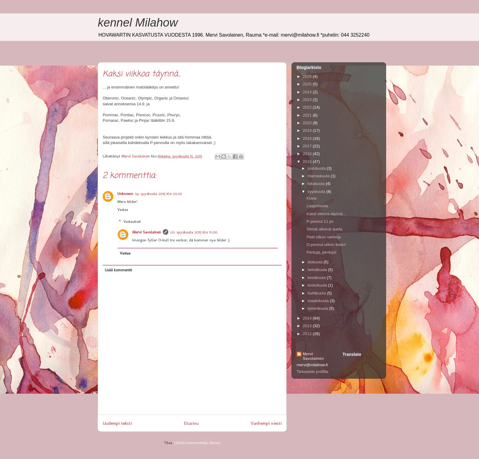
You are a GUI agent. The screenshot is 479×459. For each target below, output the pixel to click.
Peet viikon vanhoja (323, 237)
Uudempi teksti (117, 423)
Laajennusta (317, 206)
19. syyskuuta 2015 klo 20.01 (158, 193)
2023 (308, 99)
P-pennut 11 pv (319, 221)
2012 (308, 333)
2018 (308, 138)
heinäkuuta (318, 269)
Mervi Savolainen (146, 232)
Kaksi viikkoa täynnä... (326, 213)
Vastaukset (132, 221)
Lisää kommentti (118, 270)
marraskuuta (319, 176)
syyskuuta (317, 191)
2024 (308, 92)
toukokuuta (318, 285)
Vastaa (122, 209)
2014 (308, 318)
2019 (308, 130)
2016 (308, 153)
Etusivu (191, 423)
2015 (308, 161)
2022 (308, 107)
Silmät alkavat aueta (324, 229)
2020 (308, 123)
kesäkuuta (317, 277)
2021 (308, 115)
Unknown (125, 193)
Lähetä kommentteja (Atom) (197, 442)
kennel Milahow (138, 22)
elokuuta (316, 262)
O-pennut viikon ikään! (326, 244)
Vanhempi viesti (266, 423)
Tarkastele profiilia (312, 371)
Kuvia (311, 198)
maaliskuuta (319, 300)
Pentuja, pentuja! (321, 252)
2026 (308, 76)
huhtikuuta (317, 293)
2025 (308, 84)
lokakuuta (317, 183)
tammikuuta (318, 308)
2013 (308, 325)
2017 (308, 146)
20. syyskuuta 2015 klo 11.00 (193, 232)
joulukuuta (317, 168)
